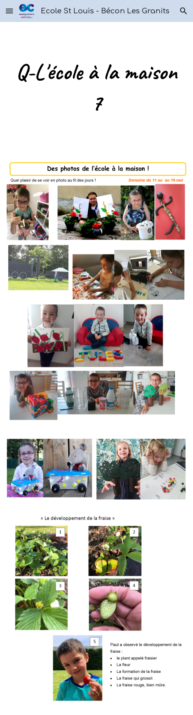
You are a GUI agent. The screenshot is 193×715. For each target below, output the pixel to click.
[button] (9, 11)
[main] (96, 87)
